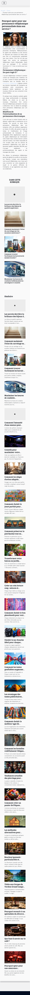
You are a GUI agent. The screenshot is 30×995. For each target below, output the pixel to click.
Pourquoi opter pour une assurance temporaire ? (13, 968)
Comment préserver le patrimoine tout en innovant (14, 533)
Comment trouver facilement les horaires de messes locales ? (14, 256)
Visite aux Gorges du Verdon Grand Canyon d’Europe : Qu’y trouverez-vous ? (14, 888)
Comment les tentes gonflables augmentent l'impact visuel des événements (14, 671)
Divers (8, 11)
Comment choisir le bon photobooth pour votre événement (14, 615)
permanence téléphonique (10, 83)
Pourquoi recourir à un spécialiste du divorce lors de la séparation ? (14, 914)
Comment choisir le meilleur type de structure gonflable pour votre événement (14, 725)
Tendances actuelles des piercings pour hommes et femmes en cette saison (14, 779)
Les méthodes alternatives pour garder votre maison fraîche (13, 834)
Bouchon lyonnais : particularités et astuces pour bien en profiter (13, 861)
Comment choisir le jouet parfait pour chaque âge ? (13, 506)
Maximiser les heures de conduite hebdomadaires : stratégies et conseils (14, 281)
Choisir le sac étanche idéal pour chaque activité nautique (14, 642)
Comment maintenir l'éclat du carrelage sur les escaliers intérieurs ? (14, 231)
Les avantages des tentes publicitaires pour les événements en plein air (14, 698)
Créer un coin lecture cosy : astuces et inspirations (13, 588)
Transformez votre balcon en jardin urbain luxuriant (13, 561)
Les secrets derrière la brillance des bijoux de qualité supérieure (12, 206)
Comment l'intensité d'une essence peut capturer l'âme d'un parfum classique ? (13, 426)
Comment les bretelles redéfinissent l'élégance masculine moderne (14, 751)
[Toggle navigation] (4, 2)
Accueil (3, 11)
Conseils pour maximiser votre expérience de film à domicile (13, 453)
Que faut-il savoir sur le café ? (15, 939)
